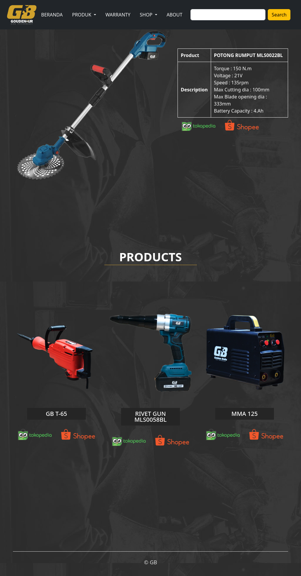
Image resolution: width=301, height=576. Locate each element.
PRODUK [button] (82, 14)
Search (279, 14)
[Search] (227, 14)
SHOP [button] (147, 14)
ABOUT (175, 14)
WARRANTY (118, 14)
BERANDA (52, 14)
